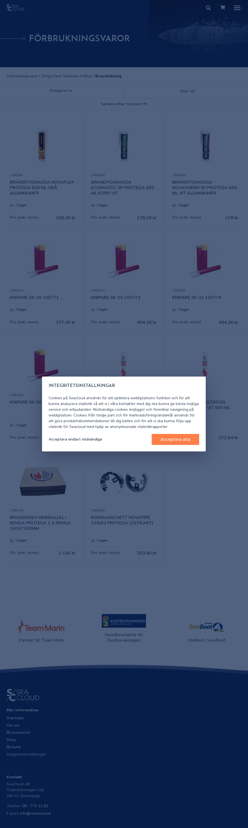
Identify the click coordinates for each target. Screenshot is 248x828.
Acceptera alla (175, 439)
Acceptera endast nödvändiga (75, 439)
